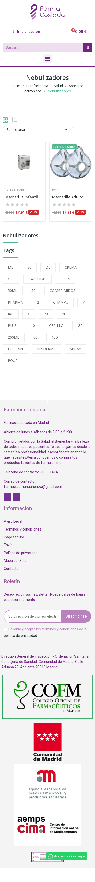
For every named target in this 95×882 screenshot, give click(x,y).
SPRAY (75, 348)
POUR (13, 360)
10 (33, 325)
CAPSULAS (37, 279)
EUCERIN (15, 348)
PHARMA (15, 302)
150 (55, 337)
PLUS (12, 325)
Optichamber (15, 190)
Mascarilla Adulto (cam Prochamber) (71, 196)
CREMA (71, 267)
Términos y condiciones (22, 529)
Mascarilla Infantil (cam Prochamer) (24, 196)
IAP (10, 313)
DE (48, 267)
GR (80, 325)
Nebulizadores (21, 236)
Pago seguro (14, 537)
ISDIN (65, 279)
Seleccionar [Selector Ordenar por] (38, 130)
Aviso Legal (13, 521)
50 (33, 290)
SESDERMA (46, 348)
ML (10, 267)
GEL (11, 279)
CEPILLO (56, 325)
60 (35, 337)
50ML (12, 290)
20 (46, 313)
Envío (8, 545)
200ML (13, 337)
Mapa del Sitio (15, 561)
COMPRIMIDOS (62, 290)
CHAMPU (60, 302)
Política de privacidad (20, 553)
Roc (55, 190)
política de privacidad (20, 635)
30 (29, 267)
